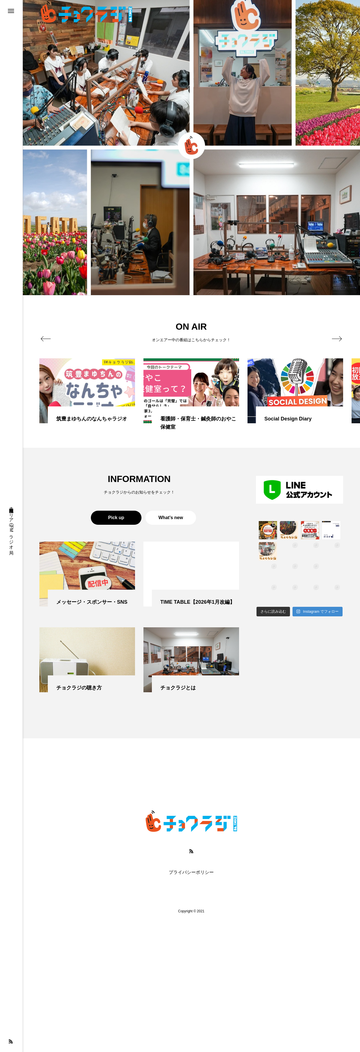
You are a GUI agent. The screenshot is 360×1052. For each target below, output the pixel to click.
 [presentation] (337, 338)
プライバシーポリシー (191, 872)
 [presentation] (46, 338)
